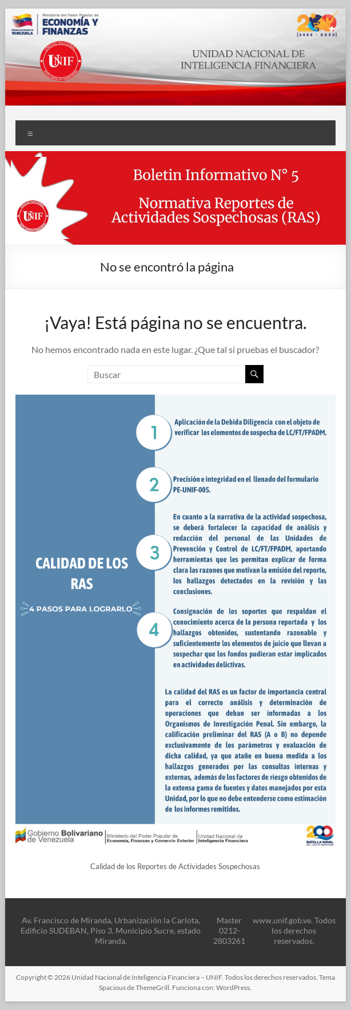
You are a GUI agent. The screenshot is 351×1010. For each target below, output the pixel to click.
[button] (175, 198)
